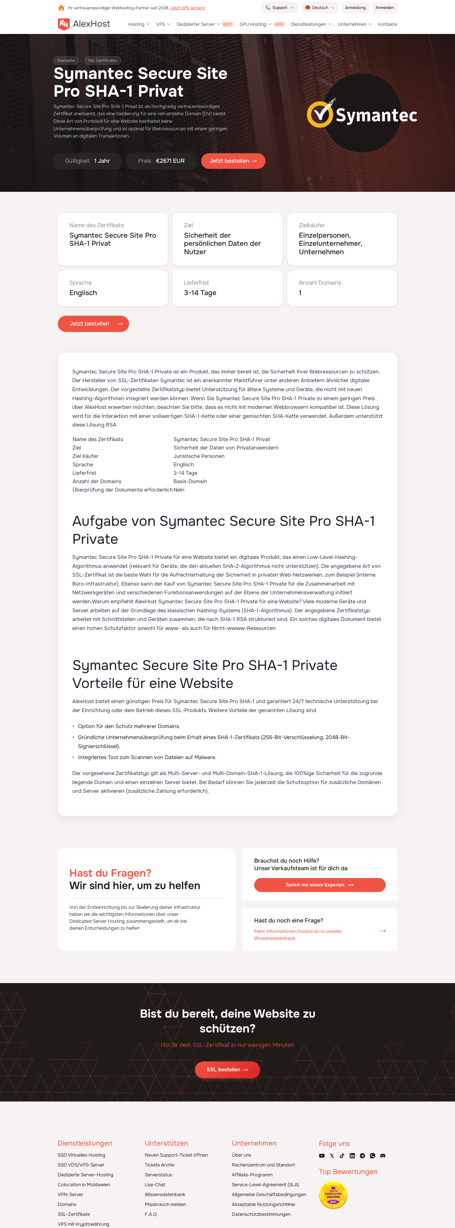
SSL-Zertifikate (74, 1207)
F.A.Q (151, 1207)
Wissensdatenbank (165, 1187)
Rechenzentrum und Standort (263, 1158)
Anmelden (384, 7)
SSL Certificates (106, 60)
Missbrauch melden (165, 1197)
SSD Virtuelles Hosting (81, 1148)
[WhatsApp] (372, 1148)
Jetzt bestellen (89, 316)
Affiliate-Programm (252, 1168)
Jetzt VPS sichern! (187, 7)
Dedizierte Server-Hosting (85, 1168)
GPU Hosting (253, 24)
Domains (67, 1197)
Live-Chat (155, 1178)
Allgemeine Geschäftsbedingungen (269, 1187)
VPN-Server (70, 1187)
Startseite (67, 60)
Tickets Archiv (159, 1158)
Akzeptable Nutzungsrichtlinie (263, 1197)
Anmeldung (355, 7)
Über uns (241, 1148)
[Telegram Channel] (362, 1148)
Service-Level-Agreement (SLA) (265, 1178)
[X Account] (332, 1148)
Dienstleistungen (308, 24)
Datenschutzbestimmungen (261, 1207)
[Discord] (383, 1148)
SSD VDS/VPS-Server (81, 1158)
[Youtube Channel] (322, 1148)
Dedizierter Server (196, 24)
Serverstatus (158, 1168)
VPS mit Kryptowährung (83, 1217)
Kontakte (387, 24)
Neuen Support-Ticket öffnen (176, 1148)
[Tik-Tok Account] (342, 1148)
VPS (160, 24)
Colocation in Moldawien (84, 1178)
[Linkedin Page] (352, 1148)
